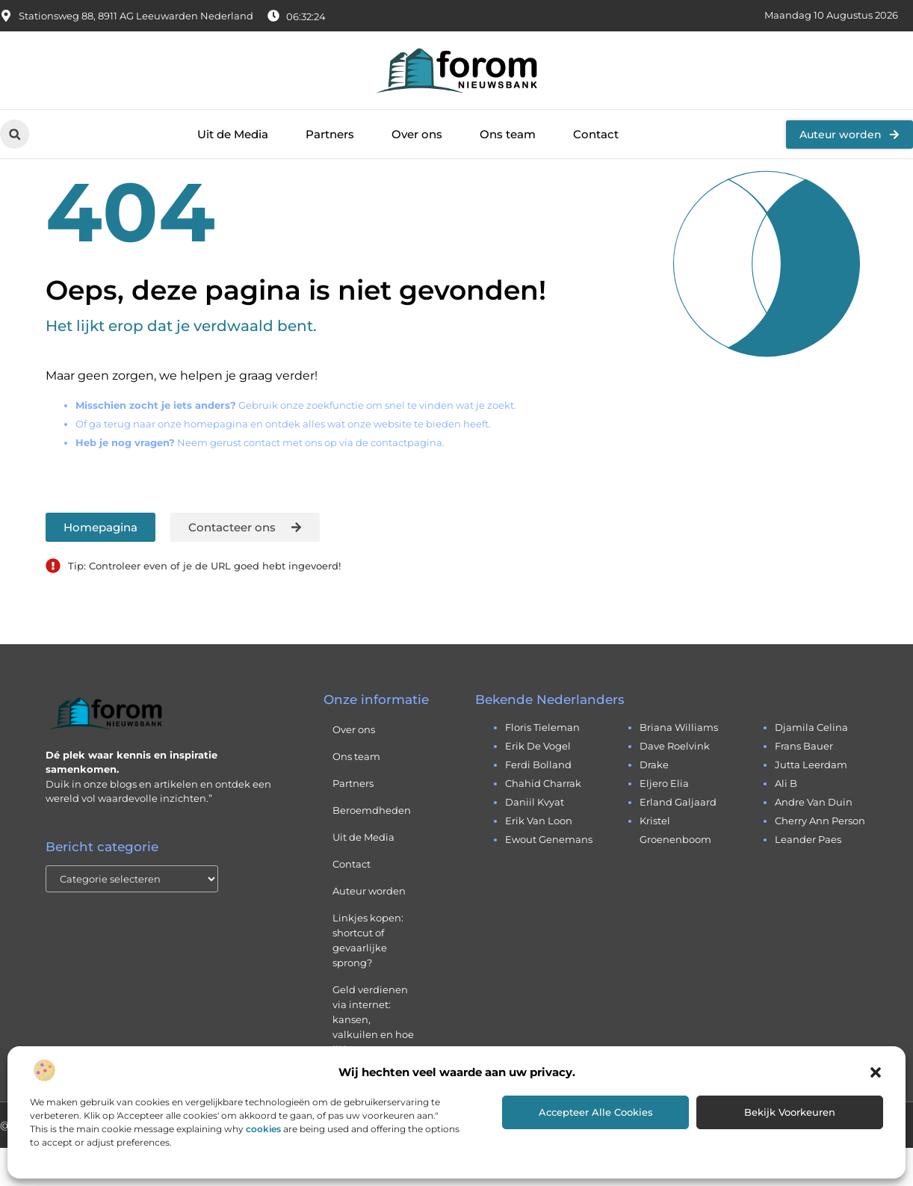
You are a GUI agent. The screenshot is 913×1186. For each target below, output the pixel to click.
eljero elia (664, 821)
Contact (596, 134)
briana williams (679, 765)
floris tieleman (542, 765)
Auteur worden (369, 929)
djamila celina (811, 765)
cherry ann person (820, 859)
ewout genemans (548, 877)
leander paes (808, 877)
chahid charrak (543, 821)
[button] (875, 1072)
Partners (330, 134)
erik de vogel (538, 784)
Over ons (416, 134)
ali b (786, 821)
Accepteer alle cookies (596, 1112)
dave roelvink (675, 784)
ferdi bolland (538, 803)
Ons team (508, 134)
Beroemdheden (371, 848)
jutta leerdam (811, 803)
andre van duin (813, 840)
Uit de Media (232, 134)
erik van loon (538, 859)
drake (654, 803)
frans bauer (804, 784)
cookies (263, 1128)
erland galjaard (678, 840)
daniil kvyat (534, 840)
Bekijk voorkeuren (789, 1112)
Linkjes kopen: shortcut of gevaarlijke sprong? (367, 978)
